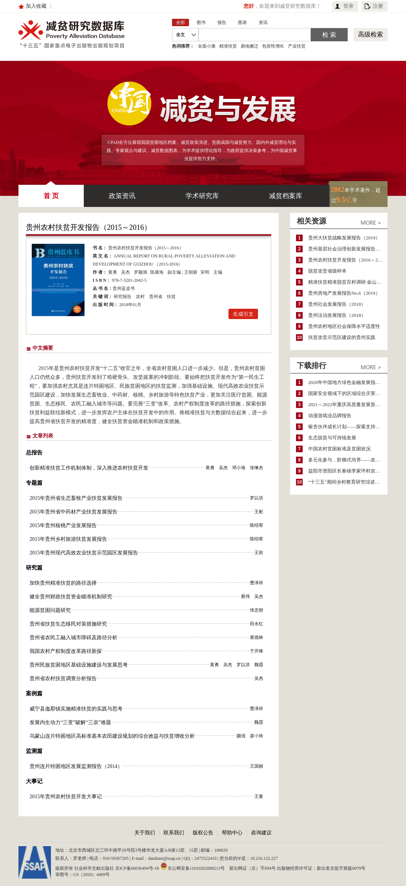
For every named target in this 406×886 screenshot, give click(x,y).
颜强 (241, 735)
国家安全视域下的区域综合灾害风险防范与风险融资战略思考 (348, 393)
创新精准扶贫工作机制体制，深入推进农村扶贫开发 (89, 468)
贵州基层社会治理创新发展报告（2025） (348, 249)
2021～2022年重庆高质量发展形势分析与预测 (348, 404)
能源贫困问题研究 (50, 610)
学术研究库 (202, 196)
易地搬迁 (249, 46)
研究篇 (34, 568)
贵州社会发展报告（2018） (337, 304)
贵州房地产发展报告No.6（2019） (344, 293)
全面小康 (207, 46)
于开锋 (256, 651)
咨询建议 (261, 832)
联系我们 (174, 832)
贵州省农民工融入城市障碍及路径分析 (73, 637)
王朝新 (190, 272)
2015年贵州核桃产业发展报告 (63, 525)
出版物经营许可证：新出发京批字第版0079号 (321, 868)
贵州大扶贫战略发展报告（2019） (344, 237)
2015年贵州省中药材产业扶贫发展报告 (73, 512)
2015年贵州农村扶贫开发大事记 (66, 796)
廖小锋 (256, 735)
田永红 (256, 623)
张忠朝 (256, 610)
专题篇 (34, 483)
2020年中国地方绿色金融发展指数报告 (348, 382)
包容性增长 (273, 46)
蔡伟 (245, 596)
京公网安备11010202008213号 (192, 866)
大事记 (34, 781)
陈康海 (157, 272)
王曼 (258, 796)
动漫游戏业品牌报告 (329, 415)
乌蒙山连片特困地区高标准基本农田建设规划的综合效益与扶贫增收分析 (112, 736)
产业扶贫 (297, 46)
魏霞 (258, 664)
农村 (140, 296)
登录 (348, 6)
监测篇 (34, 751)
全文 (180, 34)
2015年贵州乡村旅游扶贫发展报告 (68, 539)
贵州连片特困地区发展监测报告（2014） (76, 766)
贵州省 (155, 296)
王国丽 (256, 766)
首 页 (51, 192)
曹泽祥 (256, 582)
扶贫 (171, 296)
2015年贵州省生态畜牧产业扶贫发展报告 (76, 498)
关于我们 (144, 832)
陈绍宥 (256, 525)
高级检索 (370, 34)
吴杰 (125, 272)
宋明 (204, 272)
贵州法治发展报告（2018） (337, 315)
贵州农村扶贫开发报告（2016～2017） (348, 260)
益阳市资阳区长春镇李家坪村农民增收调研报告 (348, 471)
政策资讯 (122, 196)
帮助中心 (232, 832)
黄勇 (112, 272)
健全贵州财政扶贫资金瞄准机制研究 (71, 596)
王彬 (258, 511)
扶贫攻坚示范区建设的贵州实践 (341, 337)
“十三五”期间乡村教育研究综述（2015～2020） (348, 482)
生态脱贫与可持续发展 (332, 437)
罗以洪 (256, 498)
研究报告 (122, 296)
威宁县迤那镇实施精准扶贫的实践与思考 (76, 709)
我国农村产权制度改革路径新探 (66, 651)
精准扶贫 (228, 46)
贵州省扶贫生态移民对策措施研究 (68, 624)
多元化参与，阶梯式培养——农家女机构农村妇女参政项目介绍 (348, 460)
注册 (378, 6)
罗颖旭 (140, 272)
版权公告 (203, 832)
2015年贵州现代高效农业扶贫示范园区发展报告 (84, 553)
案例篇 (34, 693)
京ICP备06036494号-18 (137, 868)
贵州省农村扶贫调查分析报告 (63, 678)
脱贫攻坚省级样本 (327, 271)
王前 (258, 552)
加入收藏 (36, 6)
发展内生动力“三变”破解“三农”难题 (70, 722)
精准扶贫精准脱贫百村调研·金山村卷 (347, 282)
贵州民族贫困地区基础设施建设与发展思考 (79, 665)
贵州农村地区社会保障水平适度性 (344, 326)
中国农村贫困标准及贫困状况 (339, 448)
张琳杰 (256, 467)
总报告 (34, 453)
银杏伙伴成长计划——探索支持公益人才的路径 (348, 426)
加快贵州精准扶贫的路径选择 (63, 583)
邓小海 (238, 467)
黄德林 (256, 637)
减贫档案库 (285, 196)
